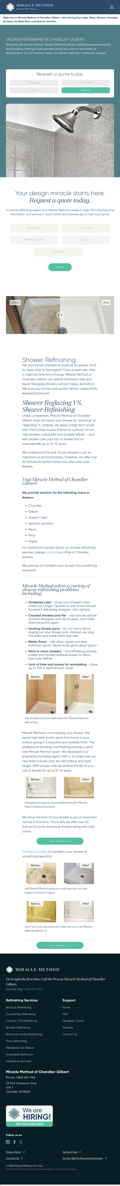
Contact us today (35, 851)
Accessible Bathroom (19, 1054)
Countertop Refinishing (21, 1014)
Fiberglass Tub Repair (20, 1047)
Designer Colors (72, 1020)
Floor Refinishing (16, 1041)
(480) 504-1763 (33, 989)
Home (66, 1007)
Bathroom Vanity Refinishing (24, 1034)
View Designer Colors (60, 841)
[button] (112, 7)
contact (51, 552)
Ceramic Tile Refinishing (21, 1020)
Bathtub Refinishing (18, 1007)
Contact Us (69, 1034)
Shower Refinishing (18, 1027)
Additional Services (18, 1061)
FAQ (65, 1014)
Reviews (67, 1027)
